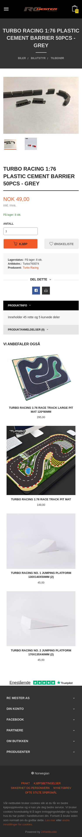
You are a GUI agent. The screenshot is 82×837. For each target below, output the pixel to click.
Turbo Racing (31, 267)
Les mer (50, 820)
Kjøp (20, 244)
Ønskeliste (61, 244)
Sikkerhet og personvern (30, 788)
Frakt (25, 783)
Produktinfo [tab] (17, 305)
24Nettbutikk (49, 831)
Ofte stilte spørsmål (41, 792)
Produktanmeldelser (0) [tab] (26, 329)
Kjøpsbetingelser (47, 783)
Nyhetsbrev (62, 788)
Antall (8, 223)
